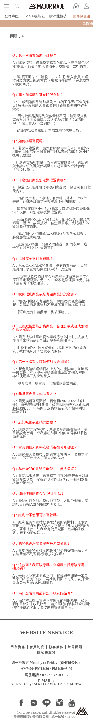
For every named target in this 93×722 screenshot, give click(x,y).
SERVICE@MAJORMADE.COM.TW (46, 684)
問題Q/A (17, 36)
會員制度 (37, 647)
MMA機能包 (35, 16)
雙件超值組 (81, 16)
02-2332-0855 (55, 675)
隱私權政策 (46, 652)
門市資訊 (17, 647)
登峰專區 (12, 16)
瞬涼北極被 (58, 16)
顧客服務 (56, 647)
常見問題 (75, 647)
